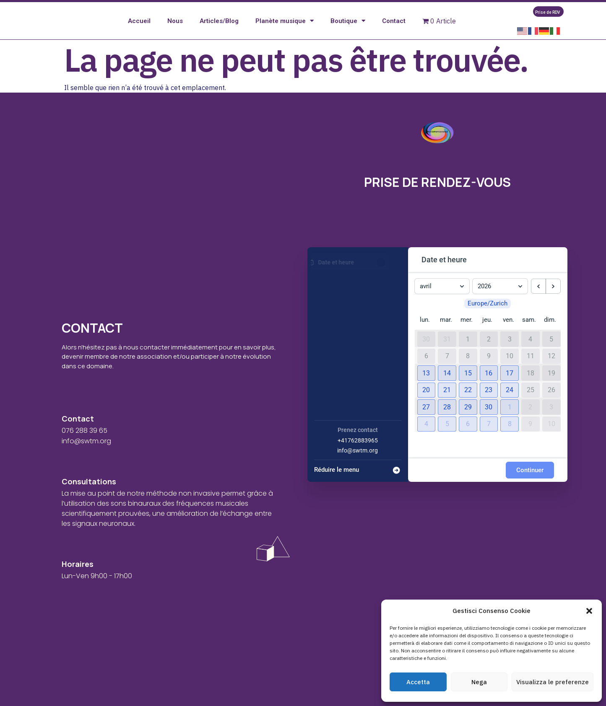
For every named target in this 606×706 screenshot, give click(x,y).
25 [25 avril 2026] (530, 401)
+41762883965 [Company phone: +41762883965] (358, 451)
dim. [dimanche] (550, 331)
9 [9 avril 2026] (489, 367)
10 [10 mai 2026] (551, 435)
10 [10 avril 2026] (509, 367)
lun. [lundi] (425, 331)
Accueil (139, 27)
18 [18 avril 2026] (530, 384)
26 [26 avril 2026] (551, 401)
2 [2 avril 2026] (489, 350)
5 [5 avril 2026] (551, 350)
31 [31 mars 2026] (447, 350)
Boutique (347, 27)
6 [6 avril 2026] (426, 367)
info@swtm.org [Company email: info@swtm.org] (357, 461)
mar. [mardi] (446, 331)
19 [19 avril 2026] (551, 384)
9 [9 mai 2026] (530, 435)
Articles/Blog (219, 27)
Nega (479, 682)
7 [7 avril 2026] (447, 367)
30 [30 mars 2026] (426, 350)
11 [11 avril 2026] (530, 367)
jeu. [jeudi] (487, 331)
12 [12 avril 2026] (551, 367)
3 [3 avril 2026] (510, 350)
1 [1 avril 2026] (468, 350)
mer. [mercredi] (466, 331)
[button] (589, 611)
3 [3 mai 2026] (551, 418)
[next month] (553, 297)
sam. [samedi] (529, 331)
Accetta (418, 682)
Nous (175, 27)
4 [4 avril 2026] (530, 350)
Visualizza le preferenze (552, 682)
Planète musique (284, 27)
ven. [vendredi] (508, 331)
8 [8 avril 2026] (468, 367)
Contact (394, 27)
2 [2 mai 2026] (530, 418)
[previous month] (538, 297)
